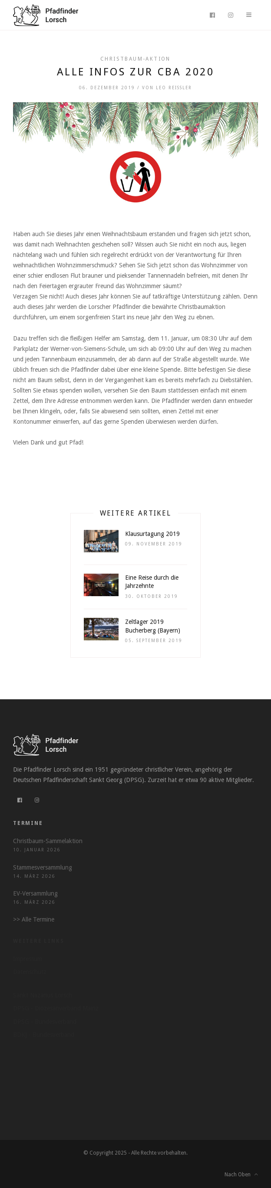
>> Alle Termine (33, 919)
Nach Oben (241, 1175)
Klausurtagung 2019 (152, 533)
